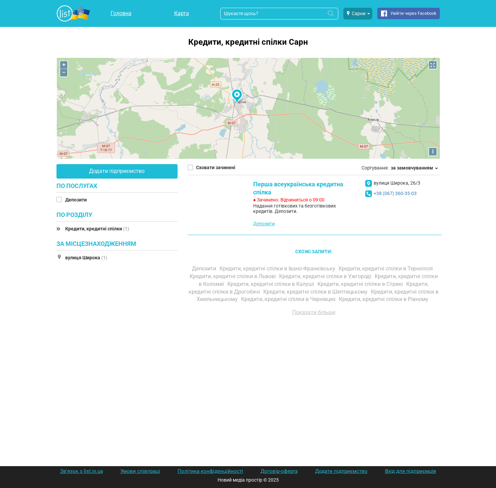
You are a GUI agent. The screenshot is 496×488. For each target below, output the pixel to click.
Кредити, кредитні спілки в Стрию (360, 284)
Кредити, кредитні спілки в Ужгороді (326, 276)
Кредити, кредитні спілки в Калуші (271, 284)
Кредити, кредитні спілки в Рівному (384, 299)
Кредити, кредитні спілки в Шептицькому (316, 292)
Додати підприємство (117, 171)
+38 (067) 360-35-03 (395, 193)
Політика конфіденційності (210, 471)
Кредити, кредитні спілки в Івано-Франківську (278, 268)
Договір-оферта (279, 471)
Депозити (76, 199)
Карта (181, 13)
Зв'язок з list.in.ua (81, 471)
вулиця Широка (86, 257)
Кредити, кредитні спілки (97, 228)
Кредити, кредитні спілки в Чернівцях (289, 299)
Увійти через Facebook (413, 13)
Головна (121, 13)
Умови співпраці (140, 471)
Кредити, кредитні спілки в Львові (233, 276)
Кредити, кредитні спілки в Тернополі (386, 268)
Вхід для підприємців (410, 471)
